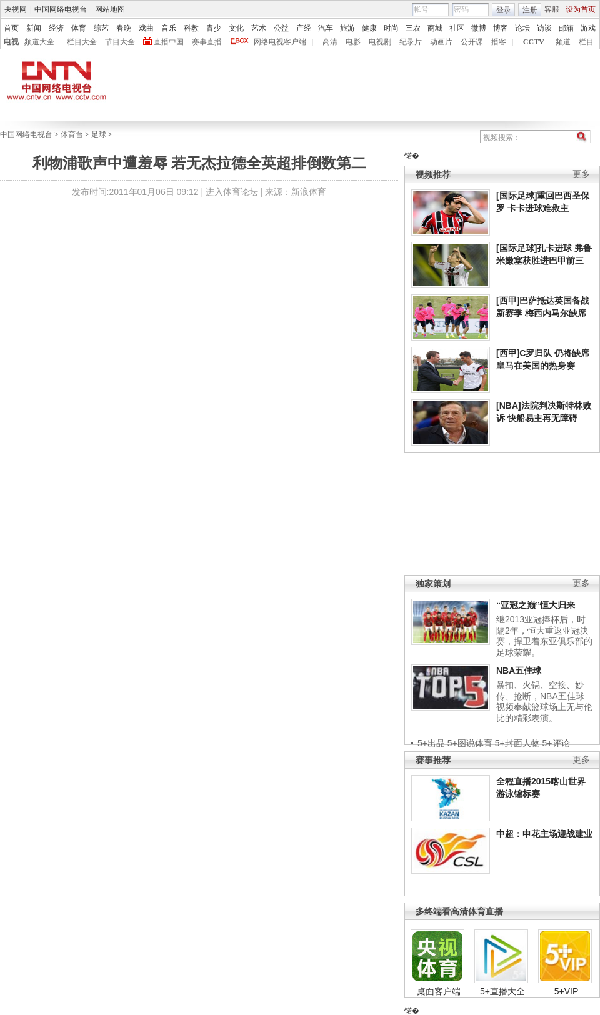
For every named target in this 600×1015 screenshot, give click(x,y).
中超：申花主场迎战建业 (544, 834)
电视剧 (380, 42)
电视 (11, 42)
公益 (281, 28)
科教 (191, 28)
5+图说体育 (470, 743)
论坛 (522, 28)
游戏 (588, 28)
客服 (551, 9)
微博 (478, 28)
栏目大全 (82, 42)
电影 (353, 42)
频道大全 (39, 42)
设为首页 (581, 9)
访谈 (544, 28)
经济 (56, 28)
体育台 (72, 134)
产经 (303, 28)
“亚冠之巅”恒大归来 (535, 605)
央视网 (15, 9)
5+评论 (556, 743)
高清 (330, 42)
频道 (563, 42)
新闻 (33, 28)
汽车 (325, 28)
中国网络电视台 (60, 9)
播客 (498, 42)
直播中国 (169, 42)
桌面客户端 (439, 991)
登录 (503, 10)
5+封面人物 (517, 743)
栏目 (586, 42)
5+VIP (566, 991)
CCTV (533, 42)
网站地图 (110, 9)
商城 (435, 28)
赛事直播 (207, 42)
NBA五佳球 (518, 671)
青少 (213, 28)
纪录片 (410, 42)
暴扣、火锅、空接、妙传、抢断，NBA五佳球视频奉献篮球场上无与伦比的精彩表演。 (544, 701)
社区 (456, 28)
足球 (98, 134)
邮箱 (566, 28)
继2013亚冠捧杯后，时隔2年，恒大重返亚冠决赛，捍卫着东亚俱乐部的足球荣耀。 (544, 636)
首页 (11, 28)
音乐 (168, 28)
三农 (413, 28)
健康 (369, 28)
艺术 (258, 28)
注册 (530, 10)
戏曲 (146, 28)
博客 (500, 28)
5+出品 (431, 743)
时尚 (391, 28)
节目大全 (120, 42)
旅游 (347, 28)
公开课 (472, 42)
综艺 (101, 28)
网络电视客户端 (280, 42)
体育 (78, 28)
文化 (236, 28)
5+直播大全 (502, 991)
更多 (581, 174)
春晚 (123, 28)
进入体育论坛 (232, 192)
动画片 (441, 42)
